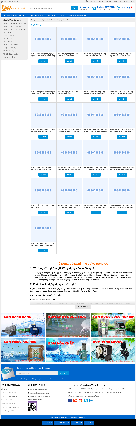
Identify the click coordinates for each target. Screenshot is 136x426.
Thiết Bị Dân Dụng (9, 51)
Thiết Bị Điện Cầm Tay (10, 45)
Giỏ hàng (126, 7)
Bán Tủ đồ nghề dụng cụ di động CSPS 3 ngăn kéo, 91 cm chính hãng (69, 131)
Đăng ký (63, 373)
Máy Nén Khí (7, 38)
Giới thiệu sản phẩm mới (77, 15)
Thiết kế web (68, 417)
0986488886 (42, 389)
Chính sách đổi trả (7, 400)
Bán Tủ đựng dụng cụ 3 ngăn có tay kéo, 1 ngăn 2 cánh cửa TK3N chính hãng (95, 131)
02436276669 (45, 393)
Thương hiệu (51, 15)
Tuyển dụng (117, 1)
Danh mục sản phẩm (14, 15)
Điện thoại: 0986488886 (9, 1)
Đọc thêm (83, 307)
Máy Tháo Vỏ (7, 41)
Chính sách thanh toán (8, 392)
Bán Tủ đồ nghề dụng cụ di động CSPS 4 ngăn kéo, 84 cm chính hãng (121, 93)
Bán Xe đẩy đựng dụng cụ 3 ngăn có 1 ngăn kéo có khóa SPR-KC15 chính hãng (95, 169)
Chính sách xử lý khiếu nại (10, 407)
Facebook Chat (62, 422)
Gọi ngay (47, 422)
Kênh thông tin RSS (7, 411)
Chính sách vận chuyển (9, 396)
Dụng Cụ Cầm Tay (9, 48)
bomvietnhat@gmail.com (43, 396)
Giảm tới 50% (84, 8)
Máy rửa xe (7, 32)
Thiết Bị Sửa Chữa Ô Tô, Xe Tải (14, 29)
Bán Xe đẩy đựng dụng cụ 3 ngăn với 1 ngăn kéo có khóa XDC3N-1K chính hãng (69, 169)
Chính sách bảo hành (8, 403)
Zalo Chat (77, 422)
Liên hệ (132, 1)
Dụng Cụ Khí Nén (9, 35)
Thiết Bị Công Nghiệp (10, 54)
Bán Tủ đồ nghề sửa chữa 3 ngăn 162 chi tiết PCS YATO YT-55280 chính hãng (43, 93)
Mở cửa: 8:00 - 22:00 (106, 8)
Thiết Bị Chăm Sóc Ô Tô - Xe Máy (14, 23)
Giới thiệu (109, 1)
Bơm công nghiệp (9, 57)
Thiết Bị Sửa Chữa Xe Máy (47, 20)
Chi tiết (43, 61)
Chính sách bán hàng (95, 1)
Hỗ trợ (126, 1)
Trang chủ (34, 20)
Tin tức (62, 15)
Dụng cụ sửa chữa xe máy (65, 20)
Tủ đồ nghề (77, 20)
